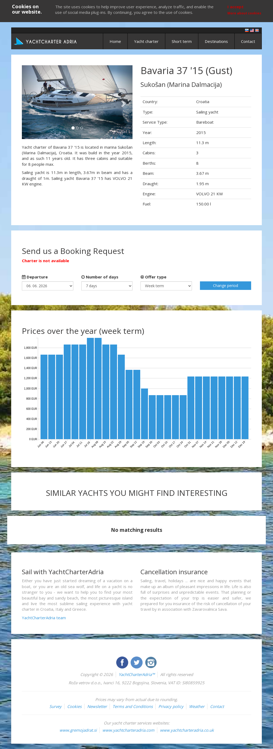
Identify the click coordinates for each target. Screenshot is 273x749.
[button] (30, 102)
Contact (248, 41)
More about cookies (244, 13)
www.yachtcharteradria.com (128, 730)
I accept (235, 6)
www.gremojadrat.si (78, 730)
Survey (55, 706)
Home (115, 41)
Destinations (216, 41)
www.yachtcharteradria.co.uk (187, 730)
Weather (196, 706)
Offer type (153, 277)
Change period (225, 285)
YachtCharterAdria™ (137, 674)
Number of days (99, 277)
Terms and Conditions (133, 706)
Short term (182, 41)
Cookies (74, 706)
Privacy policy (170, 706)
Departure (35, 277)
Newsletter (97, 706)
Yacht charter (146, 41)
